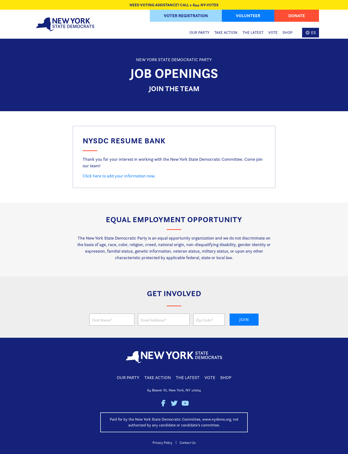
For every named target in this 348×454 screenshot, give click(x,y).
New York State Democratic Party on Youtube (185, 403)
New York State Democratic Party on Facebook (163, 403)
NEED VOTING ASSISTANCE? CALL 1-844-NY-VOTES (174, 5)
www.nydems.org (216, 419)
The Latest (252, 32)
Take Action (226, 32)
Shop (287, 32)
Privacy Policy (162, 442)
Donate (296, 15)
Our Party (199, 32)
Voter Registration (186, 15)
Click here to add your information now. (119, 175)
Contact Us (188, 442)
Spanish (310, 32)
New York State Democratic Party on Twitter (174, 403)
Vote (273, 32)
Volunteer (248, 15)
